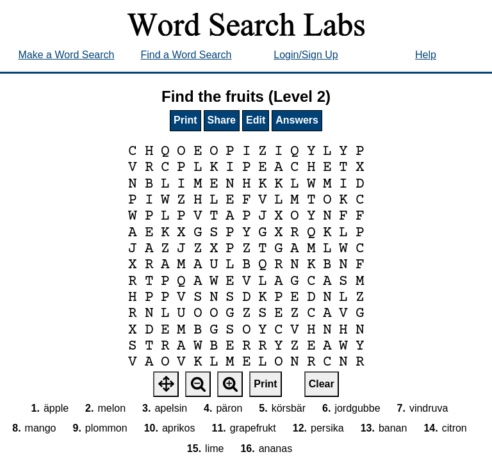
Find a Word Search (186, 54)
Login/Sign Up (306, 54)
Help (425, 54)
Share (222, 120)
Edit (255, 120)
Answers (296, 120)
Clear (321, 383)
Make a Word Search (67, 54)
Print (185, 120)
